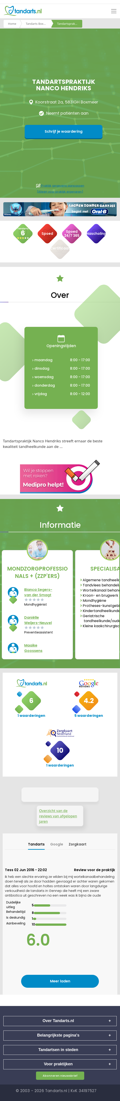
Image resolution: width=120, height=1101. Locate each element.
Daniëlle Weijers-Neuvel (38, 620)
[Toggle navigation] (114, 11)
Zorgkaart (77, 844)
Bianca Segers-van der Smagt (38, 592)
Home (12, 24)
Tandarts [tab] (36, 844)
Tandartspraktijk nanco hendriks (69, 24)
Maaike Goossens (33, 648)
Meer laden (60, 981)
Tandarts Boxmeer (38, 24)
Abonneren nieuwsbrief (60, 1076)
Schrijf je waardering (63, 131)
